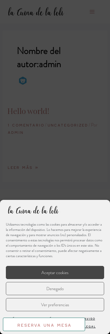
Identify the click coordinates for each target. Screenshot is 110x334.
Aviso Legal (90, 322)
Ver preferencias (55, 305)
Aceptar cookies (55, 272)
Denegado (55, 288)
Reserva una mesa (44, 324)
